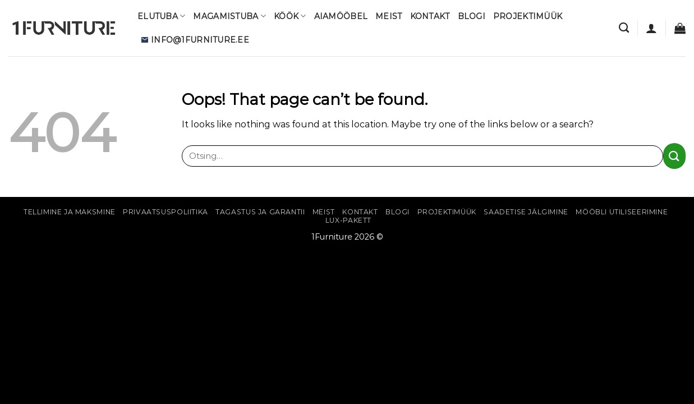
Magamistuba (229, 16)
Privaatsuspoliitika (165, 212)
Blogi (471, 16)
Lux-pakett (348, 220)
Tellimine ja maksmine (70, 212)
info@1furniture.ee (195, 40)
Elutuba (161, 16)
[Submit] (674, 155)
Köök (290, 16)
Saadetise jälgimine (526, 212)
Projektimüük (527, 16)
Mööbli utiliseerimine (622, 212)
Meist (388, 16)
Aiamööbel (341, 16)
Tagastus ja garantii (260, 212)
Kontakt (430, 16)
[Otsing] (624, 28)
